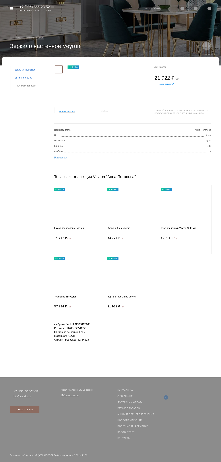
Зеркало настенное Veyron (121, 296)
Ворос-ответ (126, 432)
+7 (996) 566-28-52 (34, 7)
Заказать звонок (24, 409)
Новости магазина (130, 420)
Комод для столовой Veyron (69, 228)
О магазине (125, 396)
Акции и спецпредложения (135, 414)
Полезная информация (132, 426)
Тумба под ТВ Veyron (65, 296)
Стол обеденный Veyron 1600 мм (178, 228)
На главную (125, 390)
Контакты (123, 438)
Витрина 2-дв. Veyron (118, 228)
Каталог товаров (128, 408)
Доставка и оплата (130, 402)
